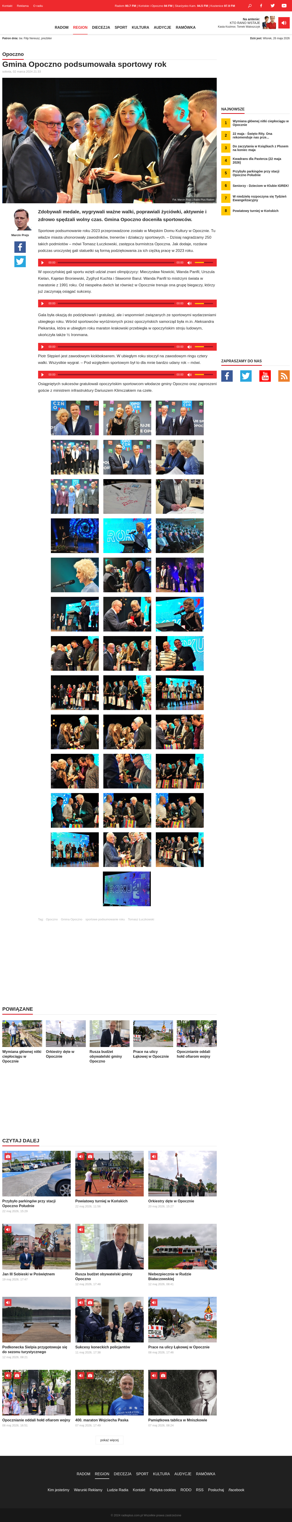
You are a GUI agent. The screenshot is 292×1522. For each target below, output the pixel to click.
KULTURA (140, 27)
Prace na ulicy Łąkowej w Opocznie (153, 1039)
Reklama (23, 6)
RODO (185, 1490)
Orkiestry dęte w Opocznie (66, 1039)
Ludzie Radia (117, 1490)
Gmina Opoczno (71, 919)
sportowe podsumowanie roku (105, 919)
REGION (80, 27)
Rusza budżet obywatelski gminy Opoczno (110, 1041)
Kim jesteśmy (58, 1490)
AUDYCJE (162, 27)
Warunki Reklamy (88, 1490)
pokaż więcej (109, 1440)
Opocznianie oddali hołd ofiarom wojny (197, 1039)
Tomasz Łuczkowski (141, 919)
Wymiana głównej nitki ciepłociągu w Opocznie (22, 1041)
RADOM (61, 27)
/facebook (236, 1490)
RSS (199, 1490)
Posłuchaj (216, 1490)
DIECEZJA (101, 27)
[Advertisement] (127, 953)
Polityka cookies (163, 1490)
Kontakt (7, 6)
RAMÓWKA (186, 27)
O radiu (38, 6)
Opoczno (52, 919)
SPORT (121, 27)
